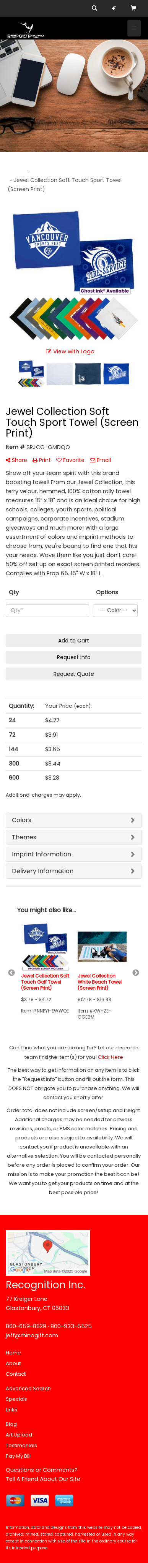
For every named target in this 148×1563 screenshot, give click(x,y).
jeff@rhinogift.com (32, 1335)
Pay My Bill (18, 1456)
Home (13, 1352)
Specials (16, 1399)
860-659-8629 (26, 1326)
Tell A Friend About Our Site (43, 1479)
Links (11, 1409)
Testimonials (21, 1445)
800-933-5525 (71, 1326)
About (13, 1363)
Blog (11, 1424)
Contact (16, 1374)
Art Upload (19, 1434)
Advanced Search (28, 1388)
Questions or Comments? (42, 1470)
